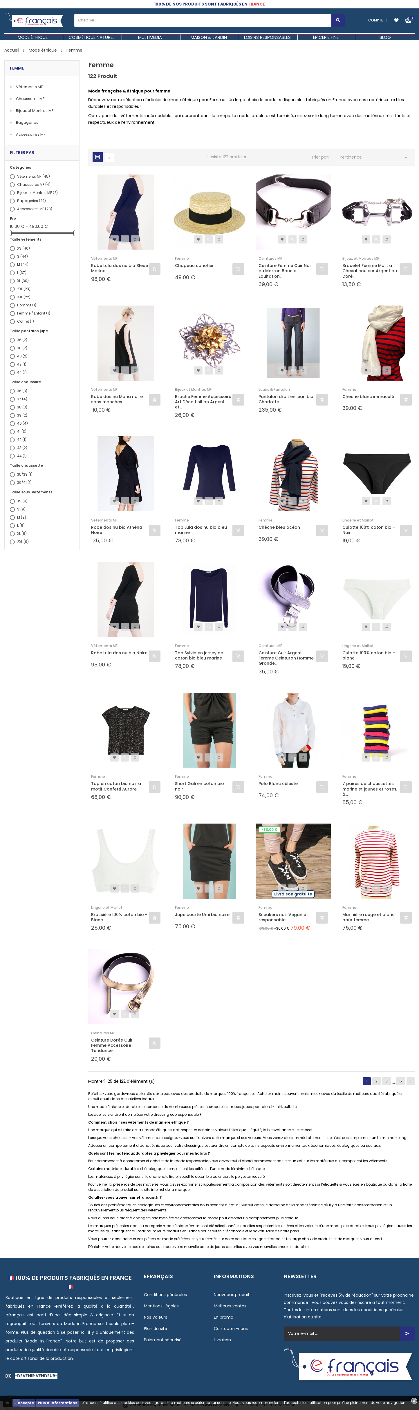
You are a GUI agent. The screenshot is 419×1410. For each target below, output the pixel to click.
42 (21, 364)
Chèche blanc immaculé (368, 396)
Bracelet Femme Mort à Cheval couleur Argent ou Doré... (369, 271)
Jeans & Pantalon (274, 389)
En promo (223, 1317)
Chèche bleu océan (279, 527)
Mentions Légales (161, 1306)
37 (22, 399)
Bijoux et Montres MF (34, 110)
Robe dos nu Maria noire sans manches (117, 399)
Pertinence (374, 157)
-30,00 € (269, 829)
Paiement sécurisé (163, 1340)
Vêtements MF (29, 87)
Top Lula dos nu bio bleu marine (201, 530)
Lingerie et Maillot (358, 520)
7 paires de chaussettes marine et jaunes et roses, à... (369, 789)
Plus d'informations (57, 1402)
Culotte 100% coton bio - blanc (368, 655)
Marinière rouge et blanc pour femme (368, 917)
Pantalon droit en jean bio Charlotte (286, 399)
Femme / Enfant (33, 313)
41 (21, 431)
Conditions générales (165, 1295)
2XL (23, 288)
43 (22, 447)
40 (22, 356)
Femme (17, 68)
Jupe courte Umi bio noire (202, 914)
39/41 (24, 482)
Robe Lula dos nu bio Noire (119, 653)
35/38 (24, 474)
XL (23, 280)
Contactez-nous (231, 1328)
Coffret (25, 321)
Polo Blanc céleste (278, 783)
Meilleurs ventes (230, 1306)
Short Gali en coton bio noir (199, 786)
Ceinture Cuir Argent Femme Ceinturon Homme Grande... (286, 658)
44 (22, 372)
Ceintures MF (270, 258)
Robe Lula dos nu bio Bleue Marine (119, 268)
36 (22, 339)
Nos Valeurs (155, 1317)
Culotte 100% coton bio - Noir (368, 530)
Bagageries (27, 122)
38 (22, 348)
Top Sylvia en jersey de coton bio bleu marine (199, 655)
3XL (23, 297)
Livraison (222, 1340)
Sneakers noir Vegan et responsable (283, 917)
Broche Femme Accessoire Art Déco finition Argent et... (203, 402)
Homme (26, 305)
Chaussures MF (30, 98)
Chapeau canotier (194, 265)
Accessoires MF (30, 134)
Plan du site (155, 1328)
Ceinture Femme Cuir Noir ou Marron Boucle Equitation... (285, 271)
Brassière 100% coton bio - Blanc (119, 917)
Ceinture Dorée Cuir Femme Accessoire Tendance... (112, 1045)
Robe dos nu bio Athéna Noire (116, 530)
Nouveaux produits (233, 1295)
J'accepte (24, 1402)
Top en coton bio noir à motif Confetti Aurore (116, 786)
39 (22, 415)
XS (23, 248)
